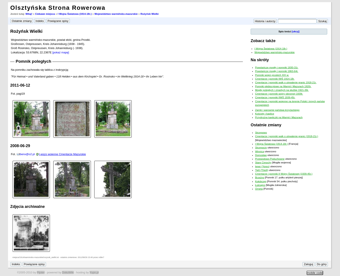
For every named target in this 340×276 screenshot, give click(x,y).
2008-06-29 (20, 146)
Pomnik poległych (33, 61)
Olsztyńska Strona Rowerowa (57, 7)
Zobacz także (263, 40)
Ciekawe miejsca (45, 14)
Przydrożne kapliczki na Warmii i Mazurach (278, 117)
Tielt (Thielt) (261, 170)
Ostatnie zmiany (266, 125)
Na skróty (260, 60)
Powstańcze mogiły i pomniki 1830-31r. (276, 67)
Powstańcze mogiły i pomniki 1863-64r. (276, 71)
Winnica (259, 151)
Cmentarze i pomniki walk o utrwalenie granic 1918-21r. (285, 82)
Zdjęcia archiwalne (27, 206)
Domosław (261, 155)
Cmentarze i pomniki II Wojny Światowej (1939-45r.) (283, 173)
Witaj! (29, 14)
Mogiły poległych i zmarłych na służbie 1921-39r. (282, 90)
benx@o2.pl (27, 154)
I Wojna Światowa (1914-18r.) (75, 14)
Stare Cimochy (263, 162)
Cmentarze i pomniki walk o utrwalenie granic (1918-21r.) (286, 136)
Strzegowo (261, 132)
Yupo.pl (94, 272)
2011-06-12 (20, 85)
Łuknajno (260, 185)
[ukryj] (295, 31)
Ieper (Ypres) (262, 166)
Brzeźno (259, 177)
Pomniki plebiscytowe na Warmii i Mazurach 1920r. (283, 86)
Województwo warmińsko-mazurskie (115, 14)
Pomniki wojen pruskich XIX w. (272, 75)
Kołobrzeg (260, 181)
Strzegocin (261, 147)
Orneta (259, 188)
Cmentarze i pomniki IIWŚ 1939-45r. (275, 97)
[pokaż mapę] (60, 52)
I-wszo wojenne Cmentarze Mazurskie (62, 154)
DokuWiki (68, 272)
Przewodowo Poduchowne (269, 159)
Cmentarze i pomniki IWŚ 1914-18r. (274, 78)
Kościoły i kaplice (264, 113)
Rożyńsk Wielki (150, 14)
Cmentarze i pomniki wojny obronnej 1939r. (279, 93)
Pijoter (41, 272)
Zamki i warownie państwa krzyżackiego (277, 110)
